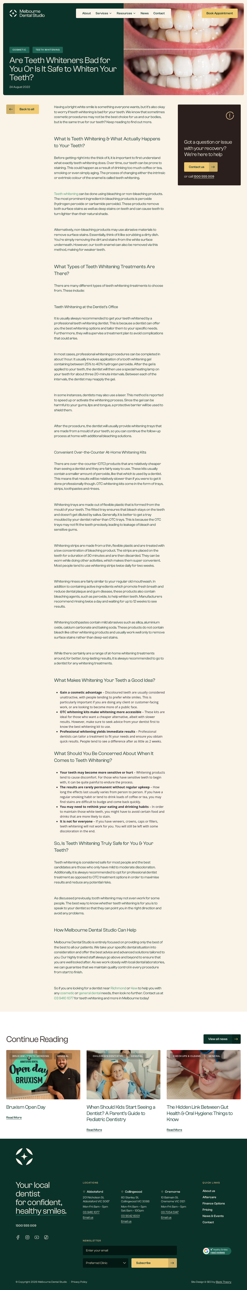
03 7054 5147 (170, 1212)
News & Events (213, 1216)
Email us (88, 1217)
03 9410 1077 (91, 1212)
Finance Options (214, 1203)
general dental (90, 993)
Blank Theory (223, 1281)
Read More (14, 1117)
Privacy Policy (79, 1281)
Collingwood (131, 1191)
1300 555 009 (26, 1225)
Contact (208, 1222)
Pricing (207, 1209)
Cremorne (170, 1191)
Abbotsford (93, 1191)
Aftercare (209, 1197)
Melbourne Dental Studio (73, 942)
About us (209, 1191)
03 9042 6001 (130, 1216)
